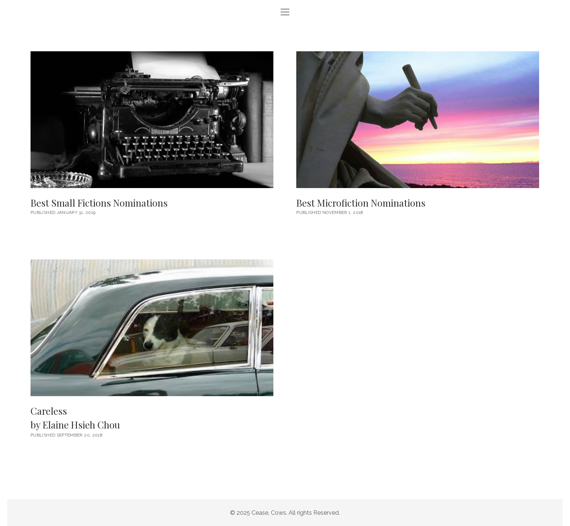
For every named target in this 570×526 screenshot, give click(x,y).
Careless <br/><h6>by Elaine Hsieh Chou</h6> (152, 327)
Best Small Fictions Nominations (152, 119)
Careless (152, 418)
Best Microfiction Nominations (417, 119)
